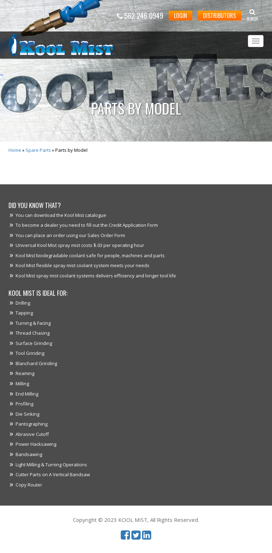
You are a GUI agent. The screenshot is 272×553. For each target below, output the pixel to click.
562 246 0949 (140, 15)
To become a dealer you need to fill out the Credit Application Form (87, 225)
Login (180, 15)
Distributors (219, 15)
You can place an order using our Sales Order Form (70, 235)
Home (14, 150)
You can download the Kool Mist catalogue (61, 215)
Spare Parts (38, 150)
